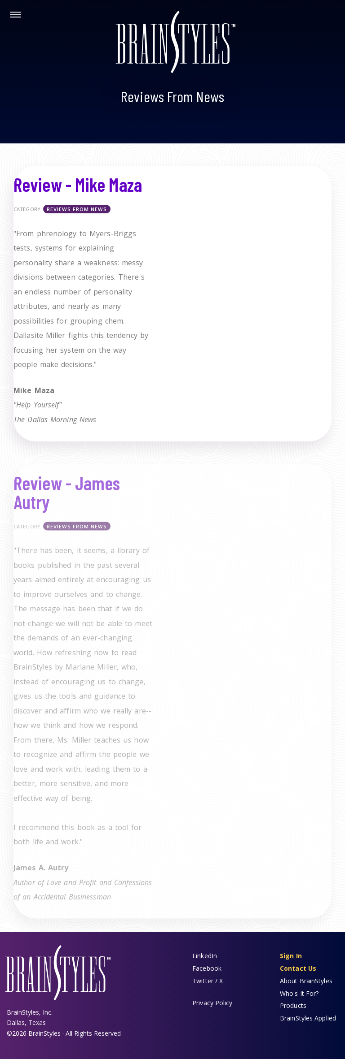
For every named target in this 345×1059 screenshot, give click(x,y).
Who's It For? (299, 993)
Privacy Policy (212, 1002)
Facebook (206, 968)
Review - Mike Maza (77, 184)
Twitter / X (207, 981)
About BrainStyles (306, 981)
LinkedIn (204, 955)
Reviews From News (77, 209)
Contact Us (298, 968)
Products (293, 1005)
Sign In (291, 955)
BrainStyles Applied (308, 1018)
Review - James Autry (66, 496)
